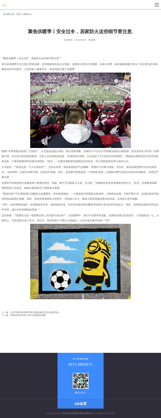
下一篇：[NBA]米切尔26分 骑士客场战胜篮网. (24, 315)
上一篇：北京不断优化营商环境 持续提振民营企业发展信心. (31, 312)
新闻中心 (27, 14)
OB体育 (111, 413)
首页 (18, 14)
